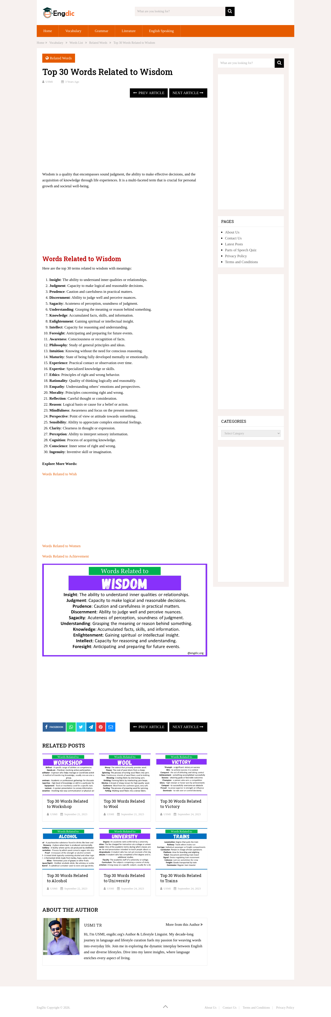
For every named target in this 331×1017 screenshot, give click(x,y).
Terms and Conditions (241, 262)
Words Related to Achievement (65, 556)
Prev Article (148, 93)
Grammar (101, 31)
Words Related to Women (61, 546)
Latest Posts (234, 244)
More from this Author (184, 924)
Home (47, 31)
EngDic (41, 1007)
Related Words (61, 58)
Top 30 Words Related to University (124, 878)
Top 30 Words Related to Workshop (67, 803)
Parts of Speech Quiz (240, 250)
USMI (49, 81)
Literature (129, 31)
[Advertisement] (124, 135)
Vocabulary (73, 31)
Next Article (188, 93)
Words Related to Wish (59, 474)
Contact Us (233, 238)
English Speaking (161, 31)
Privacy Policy (236, 256)
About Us (232, 232)
